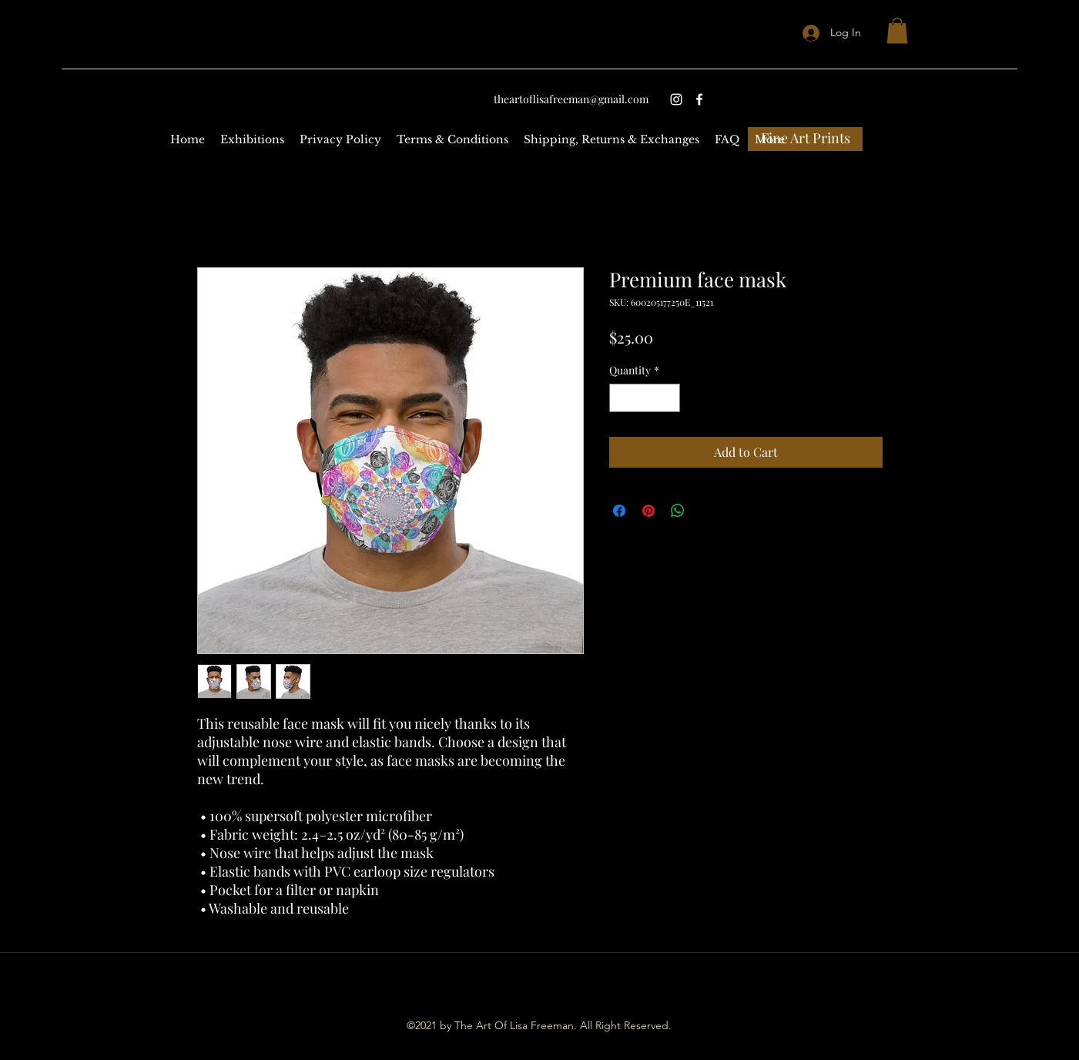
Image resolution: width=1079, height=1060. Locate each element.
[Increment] (668, 397)
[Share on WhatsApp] (678, 510)
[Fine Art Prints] (805, 139)
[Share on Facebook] (619, 510)
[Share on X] (707, 510)
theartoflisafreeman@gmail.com (571, 99)
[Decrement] (621, 397)
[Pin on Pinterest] (648, 510)
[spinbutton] (644, 397)
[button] (897, 30)
